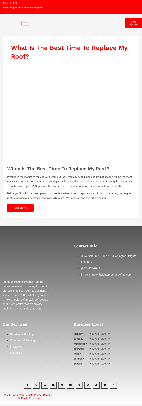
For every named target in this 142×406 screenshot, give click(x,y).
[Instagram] (36, 386)
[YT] (53, 386)
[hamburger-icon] (25, 23)
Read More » (20, 207)
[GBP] (113, 386)
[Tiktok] (96, 386)
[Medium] (61, 386)
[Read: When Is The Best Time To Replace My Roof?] (65, 115)
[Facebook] (27, 386)
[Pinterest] (87, 386)
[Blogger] (70, 386)
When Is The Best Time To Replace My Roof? (58, 168)
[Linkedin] (44, 386)
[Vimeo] (104, 386)
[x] (79, 386)
